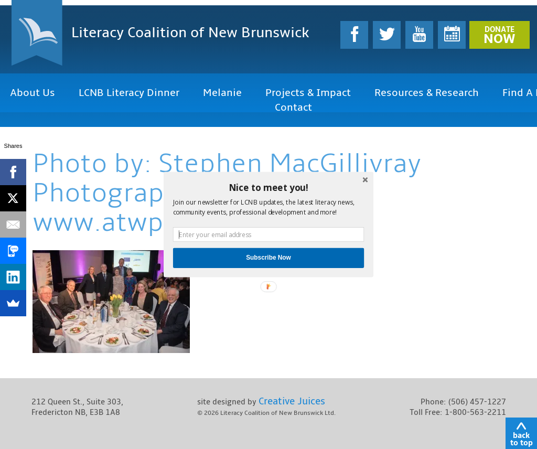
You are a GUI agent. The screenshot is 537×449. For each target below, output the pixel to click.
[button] (268, 187)
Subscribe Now (268, 257)
